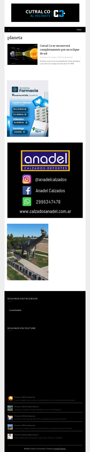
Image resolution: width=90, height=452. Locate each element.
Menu (79, 29)
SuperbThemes (60, 449)
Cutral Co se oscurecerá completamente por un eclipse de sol (59, 49)
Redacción (68, 57)
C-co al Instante (15, 310)
